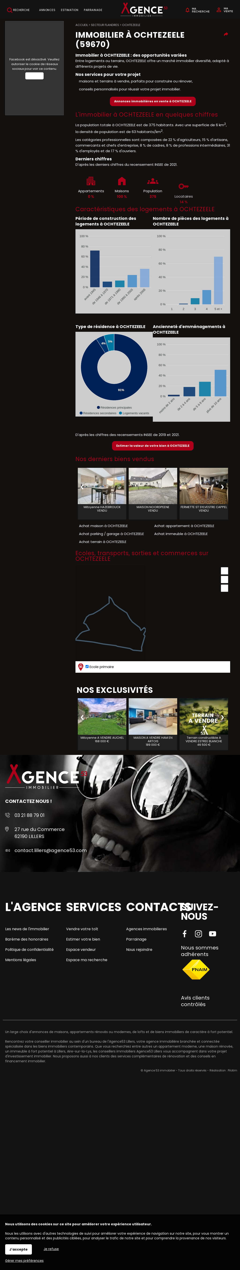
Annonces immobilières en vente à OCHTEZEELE (152, 101)
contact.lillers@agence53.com (51, 850)
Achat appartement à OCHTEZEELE (184, 525)
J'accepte (18, 1249)
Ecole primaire (95, 667)
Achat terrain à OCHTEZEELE (102, 541)
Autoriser (34, 76)
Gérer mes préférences (24, 1260)
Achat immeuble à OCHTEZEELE (181, 533)
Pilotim (232, 1070)
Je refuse (51, 1249)
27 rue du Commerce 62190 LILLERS (40, 833)
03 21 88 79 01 (30, 815)
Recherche (18, 10)
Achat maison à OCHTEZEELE (103, 525)
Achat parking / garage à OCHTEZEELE (111, 533)
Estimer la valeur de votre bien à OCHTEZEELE (152, 446)
